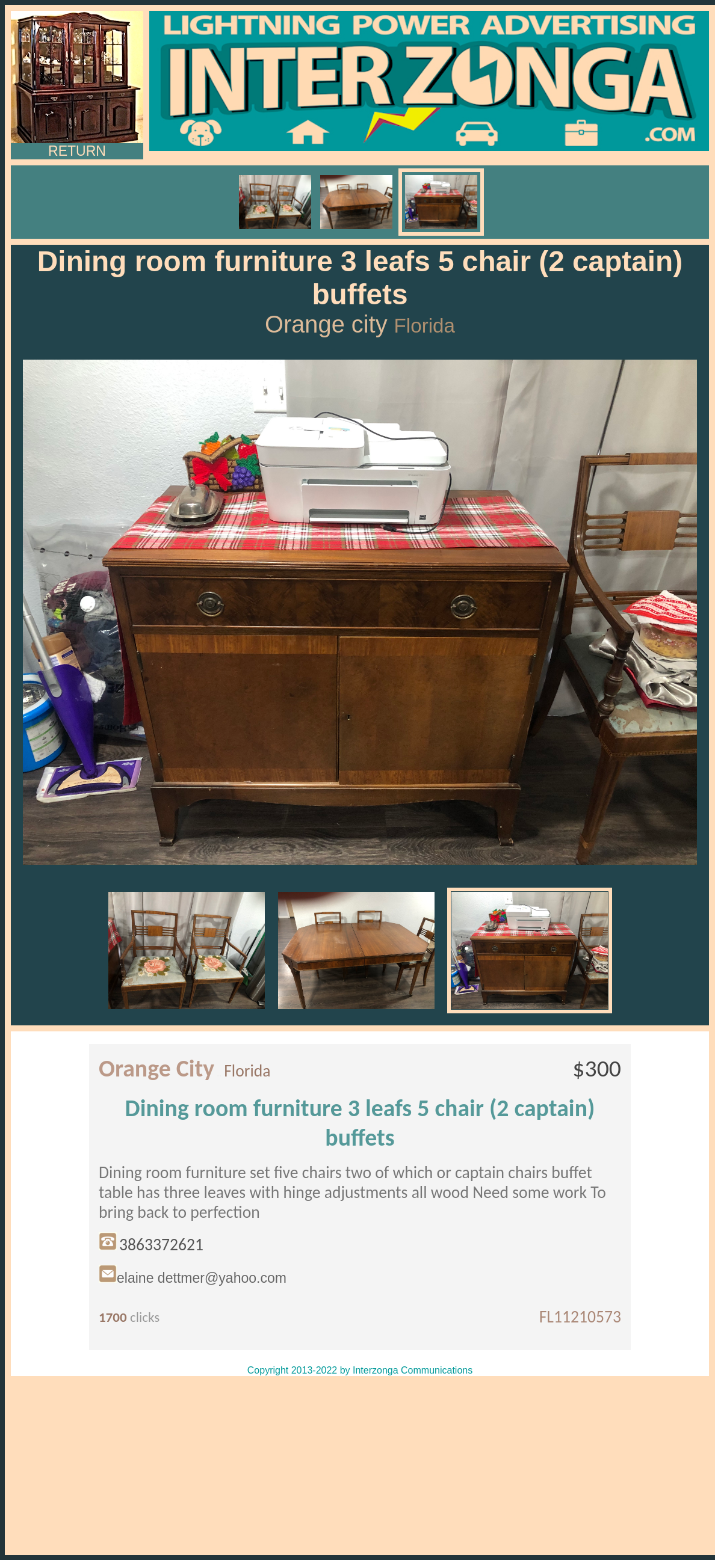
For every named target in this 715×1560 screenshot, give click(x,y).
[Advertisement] (360, 1465)
